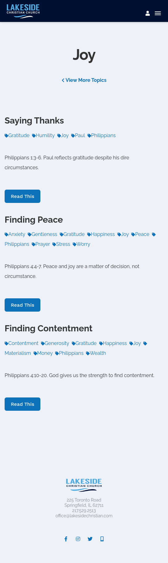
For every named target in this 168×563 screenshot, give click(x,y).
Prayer (41, 244)
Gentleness (42, 234)
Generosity (55, 343)
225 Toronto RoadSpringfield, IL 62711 (83, 503)
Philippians (102, 135)
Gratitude (17, 135)
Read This (22, 196)
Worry (81, 244)
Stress (61, 244)
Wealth (96, 353)
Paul (78, 135)
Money (43, 353)
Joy (63, 135)
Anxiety (15, 234)
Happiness (101, 234)
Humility (43, 135)
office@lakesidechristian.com (84, 515)
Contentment (22, 343)
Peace (140, 234)
